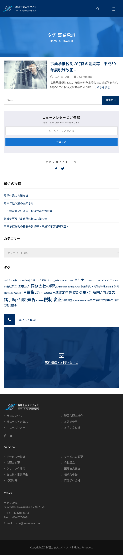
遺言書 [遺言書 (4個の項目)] (13, 305)
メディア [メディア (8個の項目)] (106, 280)
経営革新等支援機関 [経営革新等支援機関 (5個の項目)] (101, 300)
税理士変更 (13, 462)
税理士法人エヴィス (57, 547)
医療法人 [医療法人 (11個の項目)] (24, 286)
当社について (14, 415)
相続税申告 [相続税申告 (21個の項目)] (26, 299)
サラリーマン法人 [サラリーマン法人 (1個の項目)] (67, 280)
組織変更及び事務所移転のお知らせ (25, 219)
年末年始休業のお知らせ (18, 203)
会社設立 (69, 462)
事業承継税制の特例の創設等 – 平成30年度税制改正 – (36, 226)
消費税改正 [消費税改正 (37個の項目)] (32, 292)
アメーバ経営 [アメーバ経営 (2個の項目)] (24, 280)
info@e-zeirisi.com (28, 523)
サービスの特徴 (15, 457)
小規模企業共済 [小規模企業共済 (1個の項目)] (74, 286)
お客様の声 (71, 421)
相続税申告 (71, 474)
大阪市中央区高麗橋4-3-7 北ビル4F (25, 507)
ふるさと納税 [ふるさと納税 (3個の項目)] (10, 280)
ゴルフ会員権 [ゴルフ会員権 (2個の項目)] (53, 280)
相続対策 (11, 480)
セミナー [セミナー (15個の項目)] (80, 279)
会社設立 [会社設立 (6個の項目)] (11, 286)
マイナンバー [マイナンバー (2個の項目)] (94, 280)
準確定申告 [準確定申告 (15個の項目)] (63, 292)
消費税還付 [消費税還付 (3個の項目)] (49, 293)
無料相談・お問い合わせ (61, 362)
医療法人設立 (72, 468)
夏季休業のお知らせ (16, 195)
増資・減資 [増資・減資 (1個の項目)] (62, 286)
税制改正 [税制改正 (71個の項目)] (52, 299)
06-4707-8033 (27, 320)
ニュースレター (15, 427)
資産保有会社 (72, 480)
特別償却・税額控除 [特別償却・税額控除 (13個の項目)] (88, 292)
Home (53, 41)
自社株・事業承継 (17, 474)
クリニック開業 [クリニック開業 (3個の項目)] (38, 280)
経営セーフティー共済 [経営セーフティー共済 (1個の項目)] (81, 300)
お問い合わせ (72, 427)
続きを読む (103, 87)
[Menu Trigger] (113, 8)
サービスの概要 (73, 457)
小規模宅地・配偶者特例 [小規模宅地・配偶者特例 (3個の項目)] (92, 286)
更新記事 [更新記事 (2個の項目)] (109, 286)
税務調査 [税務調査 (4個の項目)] (67, 300)
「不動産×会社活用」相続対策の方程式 (28, 211)
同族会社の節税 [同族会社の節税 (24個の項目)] (44, 285)
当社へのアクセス (17, 421)
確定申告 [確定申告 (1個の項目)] (39, 300)
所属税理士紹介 (73, 415)
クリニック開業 (15, 468)
